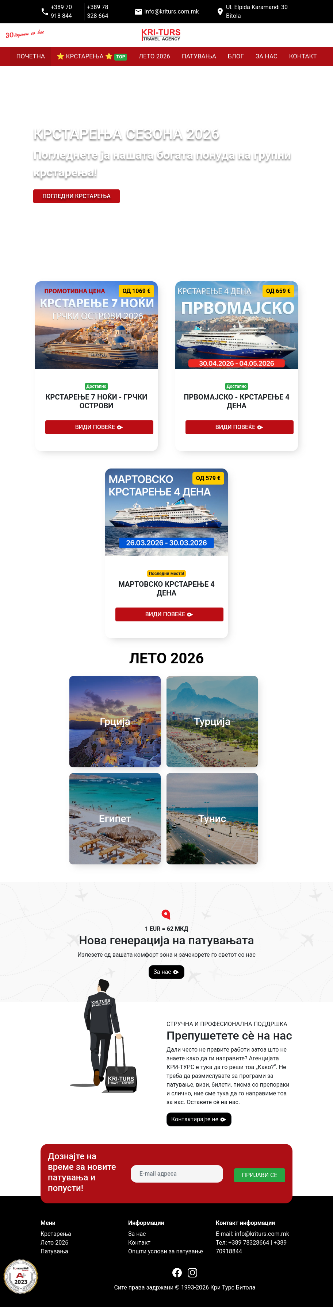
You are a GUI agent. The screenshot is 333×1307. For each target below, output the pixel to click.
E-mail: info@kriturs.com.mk (252, 1233)
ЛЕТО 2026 (154, 56)
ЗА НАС (267, 56)
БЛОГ (236, 56)
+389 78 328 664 (97, 11)
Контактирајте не (199, 1119)
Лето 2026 (54, 1242)
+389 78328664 (248, 1242)
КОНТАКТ (303, 56)
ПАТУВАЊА (199, 56)
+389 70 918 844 (61, 11)
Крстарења (56, 1233)
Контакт (139, 1242)
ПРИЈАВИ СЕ (260, 1175)
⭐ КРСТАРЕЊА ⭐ (92, 57)
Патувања (54, 1251)
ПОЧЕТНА (30, 56)
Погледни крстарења (76, 196)
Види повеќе (99, 427)
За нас (166, 972)
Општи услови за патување (165, 1251)
